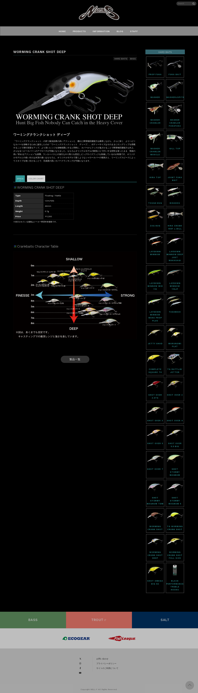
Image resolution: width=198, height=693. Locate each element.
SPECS (20, 179)
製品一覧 (74, 360)
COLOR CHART (36, 179)
